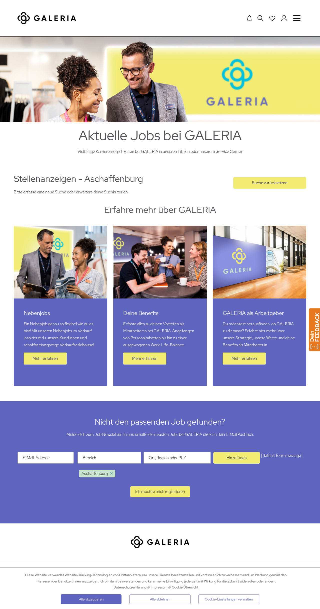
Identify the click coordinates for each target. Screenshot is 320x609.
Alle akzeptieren (91, 599)
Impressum (159, 587)
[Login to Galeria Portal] (284, 18)
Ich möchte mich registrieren (160, 493)
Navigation (296, 18)
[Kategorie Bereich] (109, 460)
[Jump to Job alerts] (248, 18)
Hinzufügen (236, 459)
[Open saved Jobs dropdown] (272, 18)
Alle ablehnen (160, 599)
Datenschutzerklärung (130, 587)
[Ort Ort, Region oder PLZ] (177, 460)
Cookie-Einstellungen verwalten (229, 599)
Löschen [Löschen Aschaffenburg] (111, 475)
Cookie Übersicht (185, 587)
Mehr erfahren (45, 360)
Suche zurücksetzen (270, 184)
